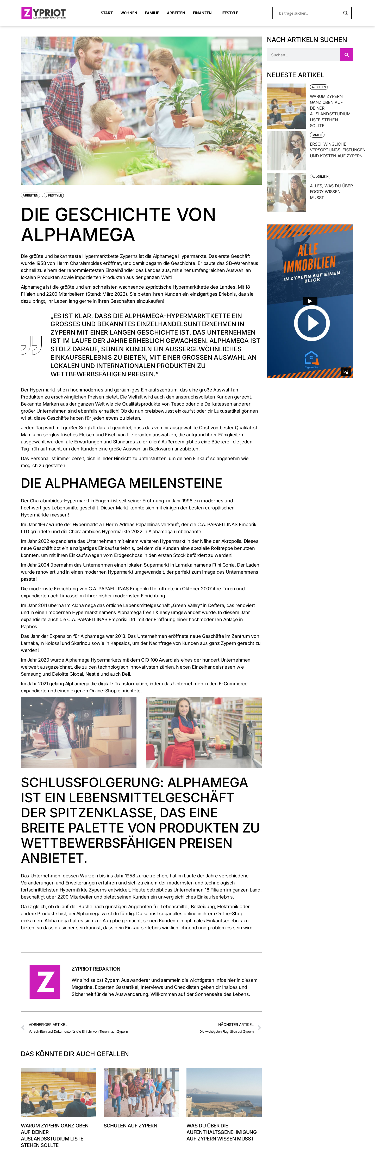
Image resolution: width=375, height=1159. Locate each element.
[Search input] (310, 13)
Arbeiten (30, 195)
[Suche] (346, 54)
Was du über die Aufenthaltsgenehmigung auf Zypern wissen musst (221, 1132)
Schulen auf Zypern (130, 1126)
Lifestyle (54, 195)
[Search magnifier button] (345, 13)
